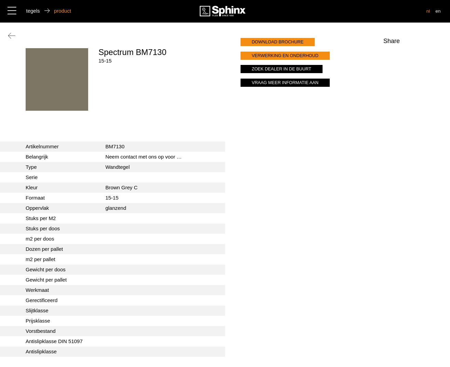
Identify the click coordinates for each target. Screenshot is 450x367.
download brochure (278, 41)
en (437, 11)
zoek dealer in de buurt (281, 68)
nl (428, 11)
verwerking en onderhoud (285, 55)
